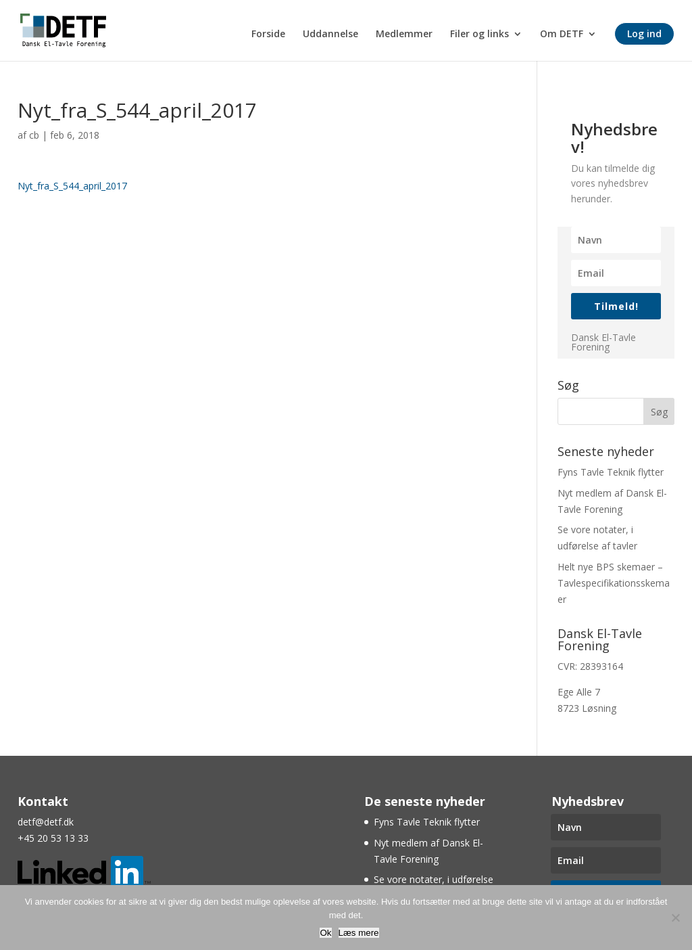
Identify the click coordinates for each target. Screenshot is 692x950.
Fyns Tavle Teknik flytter (611, 472)
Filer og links (479, 34)
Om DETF (561, 34)
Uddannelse (330, 34)
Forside (268, 34)
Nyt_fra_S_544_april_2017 (72, 185)
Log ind (644, 33)
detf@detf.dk (46, 821)
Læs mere (359, 933)
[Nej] (675, 917)
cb (34, 135)
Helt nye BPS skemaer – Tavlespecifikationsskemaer (614, 583)
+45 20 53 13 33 (53, 838)
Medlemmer (404, 34)
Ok (325, 933)
